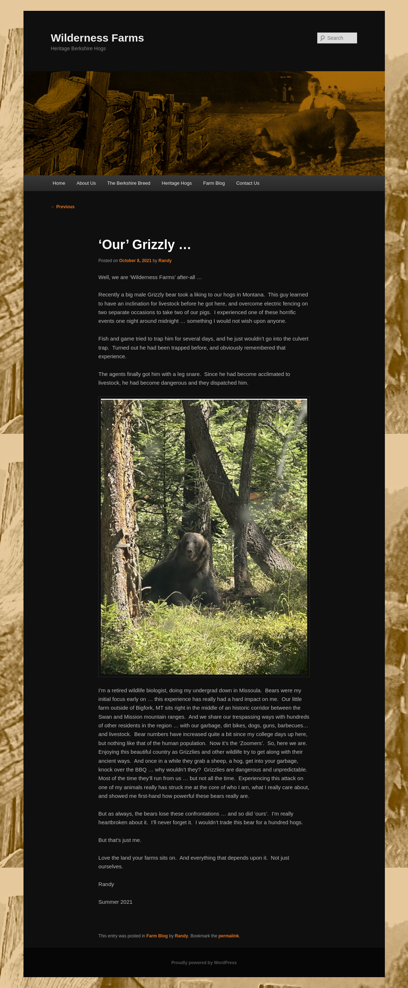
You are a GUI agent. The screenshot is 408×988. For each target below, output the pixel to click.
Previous (63, 206)
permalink (229, 935)
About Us (86, 183)
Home (59, 183)
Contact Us (247, 183)
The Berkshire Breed (128, 183)
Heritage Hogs (177, 183)
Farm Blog (214, 183)
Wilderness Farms (97, 38)
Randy (165, 260)
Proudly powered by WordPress (204, 962)
